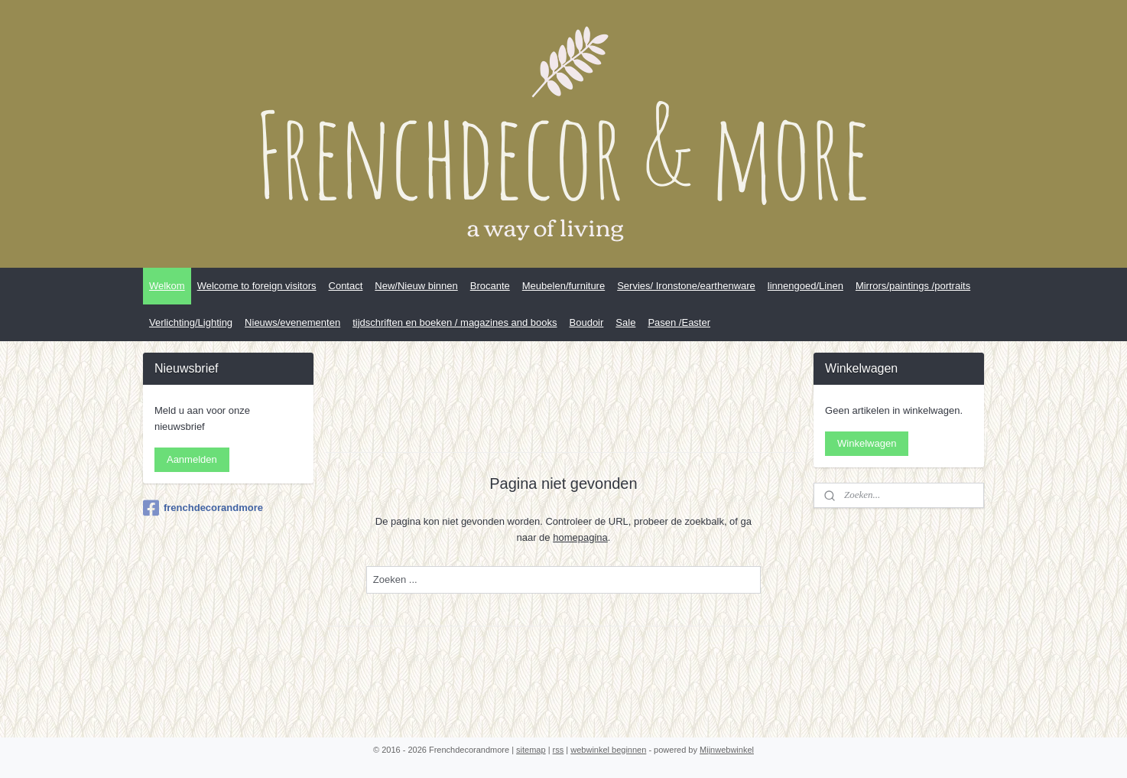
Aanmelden (192, 459)
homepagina (580, 537)
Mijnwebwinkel (727, 749)
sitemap (531, 749)
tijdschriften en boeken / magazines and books (454, 322)
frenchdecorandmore (203, 508)
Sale (625, 322)
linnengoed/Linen (805, 285)
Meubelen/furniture (563, 285)
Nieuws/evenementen (292, 322)
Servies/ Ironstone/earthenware (686, 285)
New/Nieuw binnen (416, 285)
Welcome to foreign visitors (257, 285)
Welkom (167, 285)
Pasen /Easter (679, 322)
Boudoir (587, 322)
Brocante (490, 285)
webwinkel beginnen (608, 749)
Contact (346, 285)
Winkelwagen (866, 443)
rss (558, 749)
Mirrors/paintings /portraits (913, 285)
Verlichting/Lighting (190, 322)
